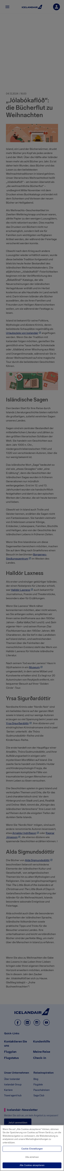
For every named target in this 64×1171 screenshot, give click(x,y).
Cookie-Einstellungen (32, 1148)
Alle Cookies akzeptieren (32, 1165)
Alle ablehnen (32, 1157)
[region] (32, 1148)
